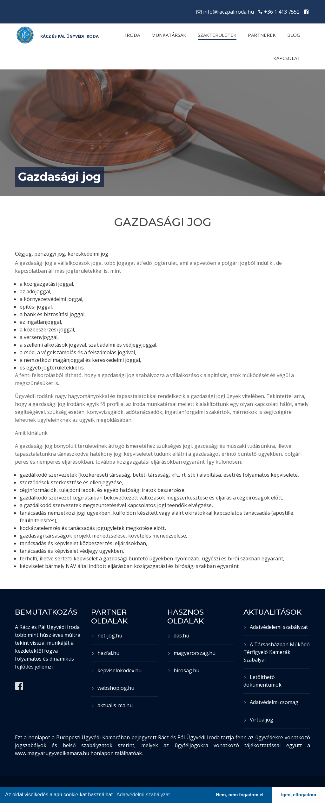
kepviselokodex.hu (116, 670)
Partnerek (262, 35)
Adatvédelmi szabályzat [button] (143, 794)
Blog (293, 35)
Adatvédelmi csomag (270, 702)
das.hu (178, 635)
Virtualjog (258, 719)
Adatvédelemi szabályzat (275, 626)
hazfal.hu (105, 653)
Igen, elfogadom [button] (298, 794)
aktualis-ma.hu (112, 705)
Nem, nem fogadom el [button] (239, 794)
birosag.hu (183, 670)
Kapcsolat (286, 58)
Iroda (132, 35)
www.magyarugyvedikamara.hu (52, 753)
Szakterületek (217, 35)
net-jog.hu (106, 635)
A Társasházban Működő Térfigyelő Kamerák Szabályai (276, 652)
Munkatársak (168, 35)
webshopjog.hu (112, 687)
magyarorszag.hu (191, 653)
